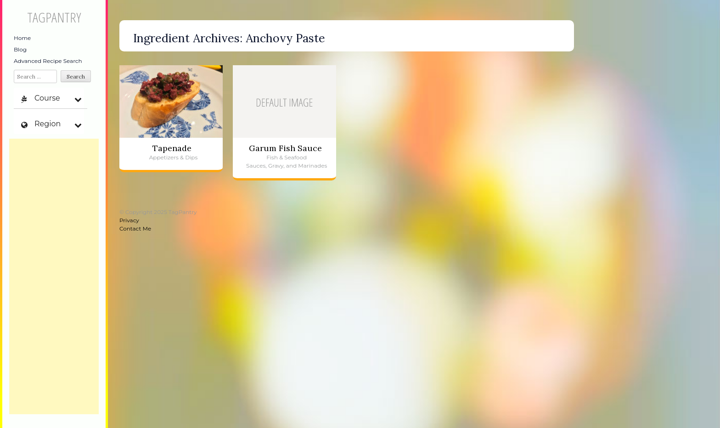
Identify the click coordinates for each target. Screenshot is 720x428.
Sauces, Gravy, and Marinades (286, 165)
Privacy (129, 220)
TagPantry (54, 17)
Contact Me (135, 228)
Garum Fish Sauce (285, 148)
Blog (20, 49)
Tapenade (171, 148)
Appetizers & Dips (173, 157)
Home (22, 37)
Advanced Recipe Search (48, 60)
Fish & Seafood (286, 157)
